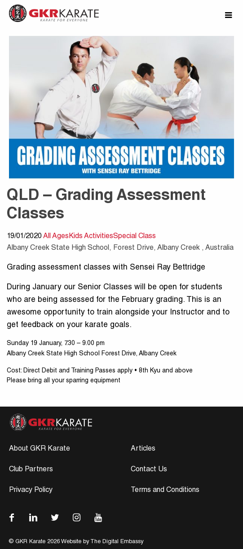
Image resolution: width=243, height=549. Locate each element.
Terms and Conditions (165, 490)
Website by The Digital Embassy (102, 542)
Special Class (134, 236)
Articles (143, 449)
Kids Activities (91, 236)
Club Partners (31, 470)
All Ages (56, 236)
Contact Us (149, 470)
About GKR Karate (39, 449)
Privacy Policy (31, 490)
